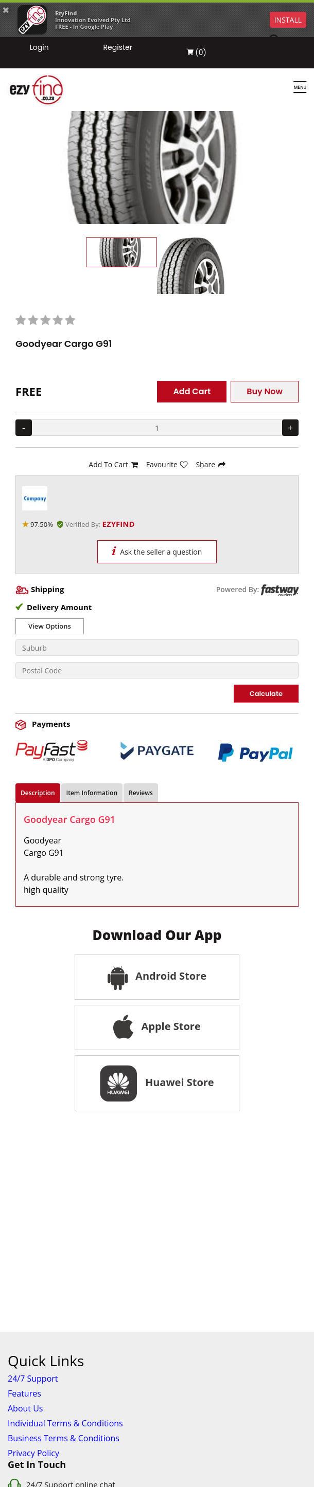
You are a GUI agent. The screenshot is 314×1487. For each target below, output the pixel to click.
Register (117, 47)
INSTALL (288, 20)
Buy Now (265, 391)
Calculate (266, 694)
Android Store (157, 977)
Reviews (141, 792)
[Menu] (299, 88)
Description (38, 792)
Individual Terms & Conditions (65, 1423)
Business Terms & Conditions (63, 1438)
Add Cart (192, 391)
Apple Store (156, 1027)
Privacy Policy (33, 1453)
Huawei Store (157, 1083)
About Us (25, 1408)
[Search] (281, 41)
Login (39, 47)
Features (24, 1393)
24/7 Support (33, 1378)
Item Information (91, 792)
